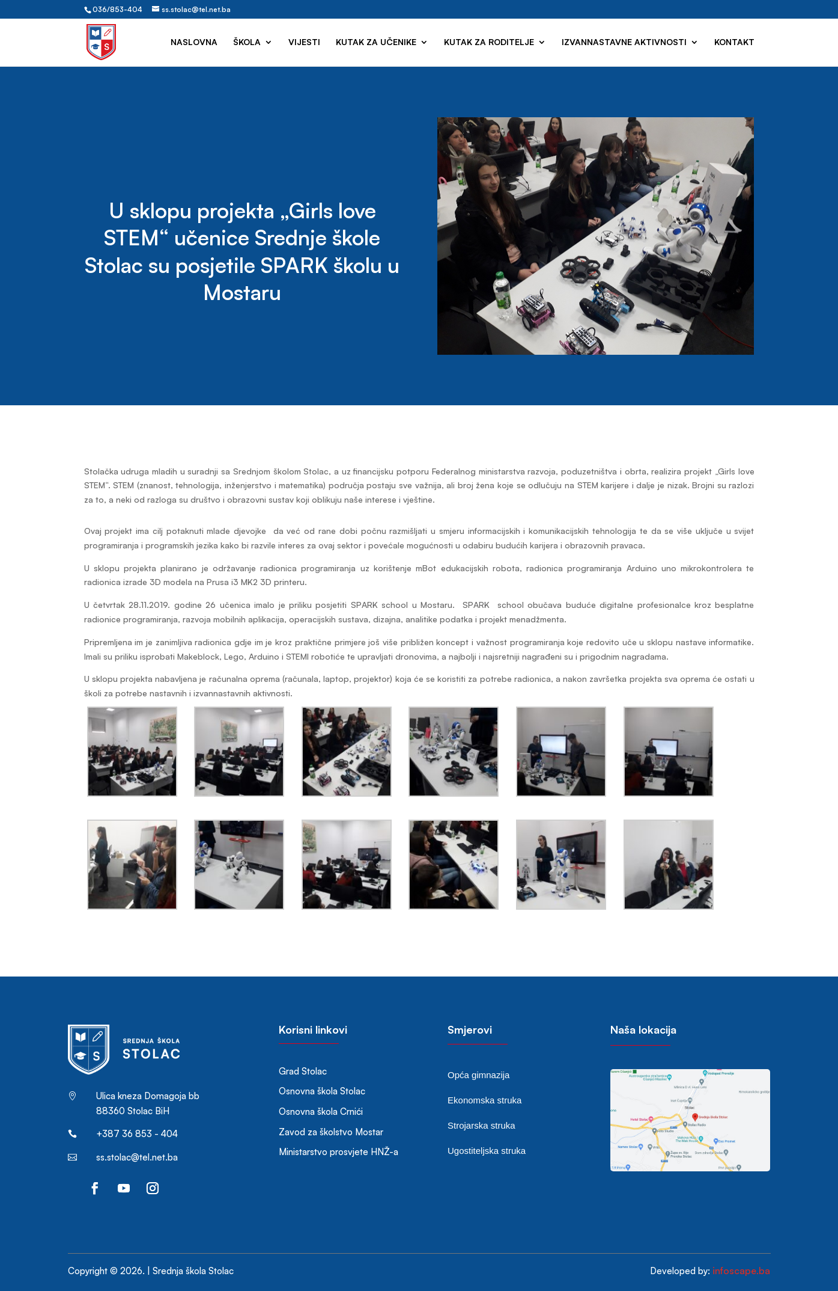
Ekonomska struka (484, 1100)
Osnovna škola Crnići (321, 1111)
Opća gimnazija (478, 1075)
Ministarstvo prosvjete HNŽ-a (338, 1152)
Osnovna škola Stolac (322, 1091)
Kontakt (734, 42)
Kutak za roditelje (489, 42)
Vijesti (304, 42)
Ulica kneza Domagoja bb (147, 1096)
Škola (247, 42)
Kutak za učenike (376, 42)
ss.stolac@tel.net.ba (137, 1157)
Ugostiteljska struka (487, 1150)
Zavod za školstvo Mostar (331, 1132)
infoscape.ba (741, 1271)
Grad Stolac (303, 1071)
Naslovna (194, 42)
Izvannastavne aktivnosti (624, 42)
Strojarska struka (481, 1125)
